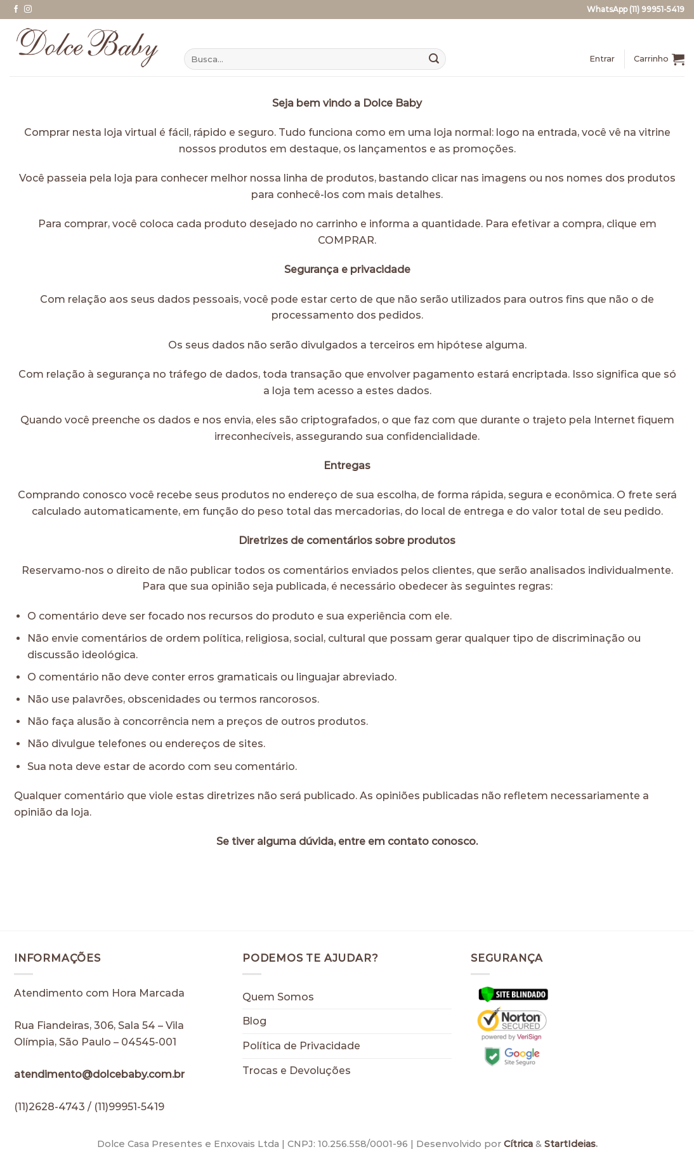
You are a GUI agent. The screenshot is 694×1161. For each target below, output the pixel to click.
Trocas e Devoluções (296, 1071)
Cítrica (518, 1144)
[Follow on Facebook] (16, 9)
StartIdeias (570, 1144)
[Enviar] (434, 59)
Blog (254, 1021)
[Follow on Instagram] (28, 9)
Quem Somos (278, 997)
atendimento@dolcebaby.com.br (99, 1074)
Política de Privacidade (301, 1046)
